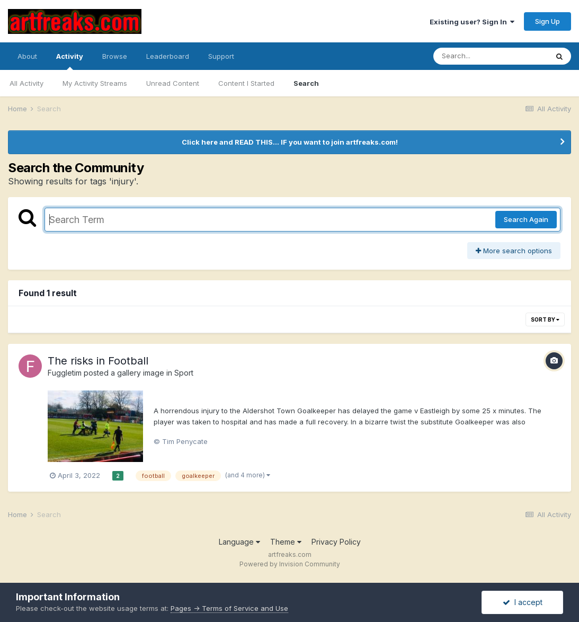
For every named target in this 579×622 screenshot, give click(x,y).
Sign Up (547, 21)
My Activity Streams (95, 83)
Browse (114, 56)
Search (306, 83)
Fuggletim (65, 372)
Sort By (545, 319)
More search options (514, 250)
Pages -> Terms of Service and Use (229, 608)
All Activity (26, 83)
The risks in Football (98, 360)
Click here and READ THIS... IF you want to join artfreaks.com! (290, 142)
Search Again (526, 219)
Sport (183, 372)
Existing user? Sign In (472, 21)
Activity (69, 61)
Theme (285, 541)
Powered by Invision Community (289, 564)
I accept (522, 602)
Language (239, 541)
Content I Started (246, 83)
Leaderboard (167, 56)
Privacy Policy (336, 541)
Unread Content (172, 83)
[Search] (490, 56)
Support (221, 56)
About (27, 56)
